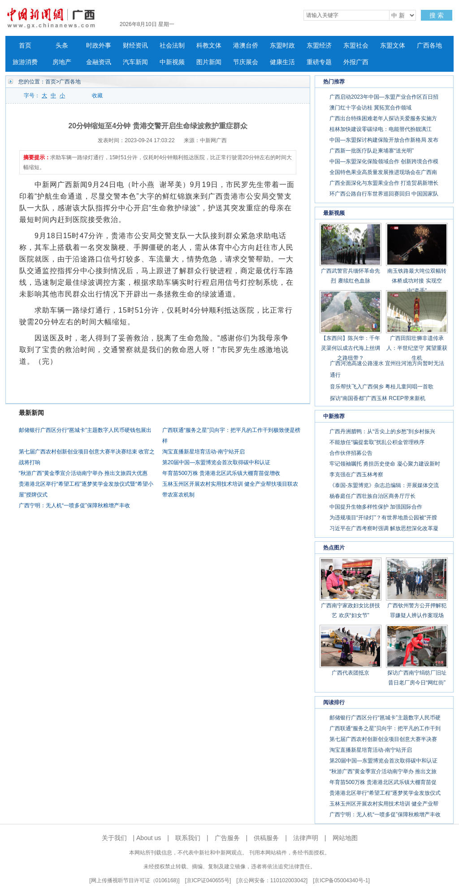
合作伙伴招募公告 (350, 453)
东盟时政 (282, 45)
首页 (25, 45)
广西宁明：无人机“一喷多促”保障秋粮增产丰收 (74, 505)
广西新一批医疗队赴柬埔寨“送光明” (371, 151)
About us (148, 837)
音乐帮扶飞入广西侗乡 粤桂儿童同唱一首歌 (381, 386)
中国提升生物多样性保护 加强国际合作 (375, 507)
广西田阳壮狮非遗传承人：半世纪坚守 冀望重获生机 (416, 348)
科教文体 (208, 45)
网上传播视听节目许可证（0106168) (134, 880)
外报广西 (355, 62)
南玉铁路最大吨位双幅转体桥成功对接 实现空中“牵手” (416, 281)
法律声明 (305, 837)
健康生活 (282, 62)
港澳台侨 (245, 45)
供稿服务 (266, 837)
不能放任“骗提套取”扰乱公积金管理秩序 (376, 442)
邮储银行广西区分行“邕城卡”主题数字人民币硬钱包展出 (85, 430)
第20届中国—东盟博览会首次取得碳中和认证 (216, 462)
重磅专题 (319, 62)
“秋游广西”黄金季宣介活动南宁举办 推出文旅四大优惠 (83, 473)
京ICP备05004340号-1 (341, 880)
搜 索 (436, 15)
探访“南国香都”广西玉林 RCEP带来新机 (377, 398)
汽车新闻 (135, 62)
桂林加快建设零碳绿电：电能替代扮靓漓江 (380, 129)
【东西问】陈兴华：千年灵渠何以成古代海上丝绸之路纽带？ (350, 348)
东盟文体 (392, 45)
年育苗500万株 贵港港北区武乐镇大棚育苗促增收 (221, 473)
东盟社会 (355, 45)
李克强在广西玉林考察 (356, 474)
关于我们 (114, 837)
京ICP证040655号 (208, 880)
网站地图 (345, 837)
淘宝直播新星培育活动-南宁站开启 (203, 452)
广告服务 (227, 837)
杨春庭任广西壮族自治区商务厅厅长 (372, 496)
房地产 (61, 62)
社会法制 (172, 45)
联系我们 (187, 837)
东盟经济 (319, 45)
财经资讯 (135, 45)
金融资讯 (98, 62)
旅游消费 (25, 62)
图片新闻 (208, 62)
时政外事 (98, 45)
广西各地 (429, 45)
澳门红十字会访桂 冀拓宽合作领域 (370, 108)
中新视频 (172, 62)
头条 (62, 45)
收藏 (97, 95)
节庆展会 (245, 62)
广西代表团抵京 (350, 673)
